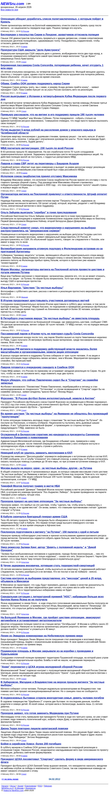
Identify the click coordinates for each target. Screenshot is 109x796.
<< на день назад (10, 779)
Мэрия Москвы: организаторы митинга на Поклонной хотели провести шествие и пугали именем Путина (52, 271)
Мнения (24, 297)
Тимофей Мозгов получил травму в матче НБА (30, 486)
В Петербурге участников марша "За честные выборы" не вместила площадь (50, 318)
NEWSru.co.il (7, 788)
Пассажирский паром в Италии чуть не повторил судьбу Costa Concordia (47, 333)
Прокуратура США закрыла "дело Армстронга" (30, 50)
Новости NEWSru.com (13, 790)
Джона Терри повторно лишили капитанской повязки (34, 728)
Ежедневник (30, 786)
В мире (24, 47)
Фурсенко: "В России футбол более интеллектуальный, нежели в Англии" (48, 398)
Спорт (24, 62)
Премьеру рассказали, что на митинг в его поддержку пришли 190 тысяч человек (52, 114)
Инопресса (31, 788)
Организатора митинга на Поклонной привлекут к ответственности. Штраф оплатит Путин (54, 196)
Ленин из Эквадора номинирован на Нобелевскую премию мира (42, 635)
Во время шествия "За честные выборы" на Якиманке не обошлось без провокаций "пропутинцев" (54, 415)
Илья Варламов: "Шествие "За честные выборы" (32, 287)
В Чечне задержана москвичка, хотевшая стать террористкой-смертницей (48, 565)
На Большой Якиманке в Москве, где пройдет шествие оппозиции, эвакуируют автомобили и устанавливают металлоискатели (51, 619)
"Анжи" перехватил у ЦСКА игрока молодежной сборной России (41, 666)
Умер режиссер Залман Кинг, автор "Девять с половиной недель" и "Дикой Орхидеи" (48, 549)
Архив (20, 786)
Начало (4, 786)
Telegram (48, 786)
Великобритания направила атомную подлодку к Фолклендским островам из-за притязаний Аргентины (52, 250)
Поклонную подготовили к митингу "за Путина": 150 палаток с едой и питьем (50, 532)
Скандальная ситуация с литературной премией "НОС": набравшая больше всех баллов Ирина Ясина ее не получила (52, 598)
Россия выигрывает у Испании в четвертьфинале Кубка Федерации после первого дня (53, 98)
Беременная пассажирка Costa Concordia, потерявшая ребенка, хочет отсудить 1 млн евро (52, 67)
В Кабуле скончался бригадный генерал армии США (34, 516)
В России (25, 31)
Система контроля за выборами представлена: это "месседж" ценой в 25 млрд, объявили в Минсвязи (51, 580)
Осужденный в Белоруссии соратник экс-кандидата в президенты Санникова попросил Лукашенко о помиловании (50, 436)
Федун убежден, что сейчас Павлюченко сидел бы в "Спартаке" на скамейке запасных (49, 381)
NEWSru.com (12, 4)
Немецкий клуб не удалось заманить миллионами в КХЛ (36, 452)
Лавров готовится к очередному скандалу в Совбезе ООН (37, 367)
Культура (25, 562)
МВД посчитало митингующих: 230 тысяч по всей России (37, 148)
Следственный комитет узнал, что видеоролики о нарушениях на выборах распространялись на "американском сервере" (48, 229)
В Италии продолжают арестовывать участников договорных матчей (45, 300)
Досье (13, 786)
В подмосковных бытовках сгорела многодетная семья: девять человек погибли (52, 697)
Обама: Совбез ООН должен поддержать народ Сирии (35, 83)
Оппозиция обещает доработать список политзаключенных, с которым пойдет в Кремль (52, 20)
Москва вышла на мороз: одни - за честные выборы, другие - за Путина (46, 468)
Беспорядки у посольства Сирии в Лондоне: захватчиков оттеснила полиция (50, 34)
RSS (40, 786)
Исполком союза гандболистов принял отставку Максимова (39, 176)
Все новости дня (9, 10)
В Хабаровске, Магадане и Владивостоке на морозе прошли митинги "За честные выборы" (52, 684)
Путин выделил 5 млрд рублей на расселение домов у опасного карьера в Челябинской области (48, 131)
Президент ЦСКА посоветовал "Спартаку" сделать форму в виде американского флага (52, 761)
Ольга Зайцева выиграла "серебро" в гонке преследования (38, 212)
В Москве (19, 788)
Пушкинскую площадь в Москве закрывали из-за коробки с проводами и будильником (47, 652)
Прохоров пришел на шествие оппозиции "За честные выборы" (41, 501)
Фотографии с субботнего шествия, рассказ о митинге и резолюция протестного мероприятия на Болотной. (52, 292)
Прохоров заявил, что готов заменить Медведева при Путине (40, 713)
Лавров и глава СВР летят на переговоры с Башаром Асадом (40, 163)
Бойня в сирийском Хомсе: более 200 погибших (31, 743)
